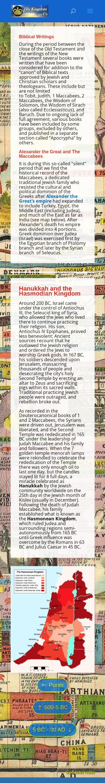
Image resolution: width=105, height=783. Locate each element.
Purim (56, 685)
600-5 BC (56, 707)
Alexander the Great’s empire (48, 198)
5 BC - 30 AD (48, 730)
